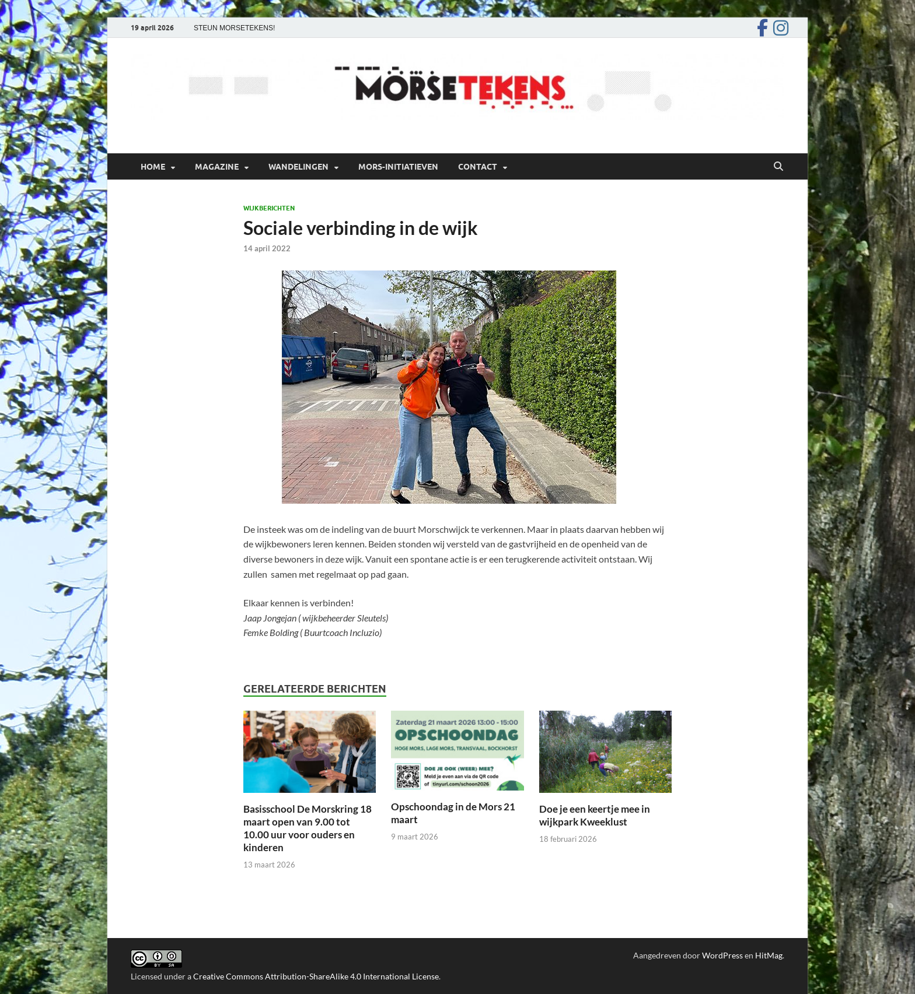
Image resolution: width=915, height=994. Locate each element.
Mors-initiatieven (398, 166)
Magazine (217, 166)
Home (153, 166)
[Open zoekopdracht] (778, 166)
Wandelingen (298, 166)
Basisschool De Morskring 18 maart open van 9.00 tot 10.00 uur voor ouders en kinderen (307, 828)
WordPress (722, 955)
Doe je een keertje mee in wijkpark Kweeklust (594, 815)
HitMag (769, 955)
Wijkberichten (269, 208)
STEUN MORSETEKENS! (234, 28)
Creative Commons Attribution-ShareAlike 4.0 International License (316, 976)
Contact (477, 166)
